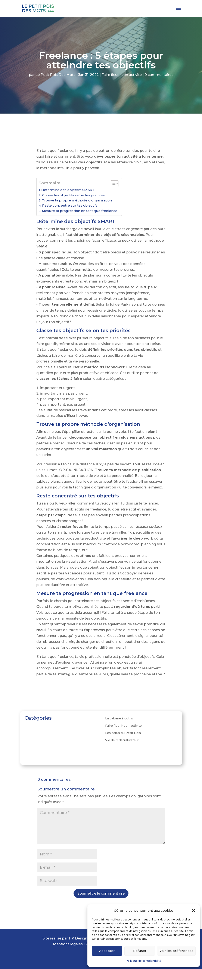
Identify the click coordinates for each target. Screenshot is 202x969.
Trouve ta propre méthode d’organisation (77, 200)
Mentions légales (68, 944)
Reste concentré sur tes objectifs (69, 205)
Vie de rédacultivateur (122, 740)
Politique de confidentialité (143, 960)
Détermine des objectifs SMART (67, 190)
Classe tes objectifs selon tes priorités (73, 195)
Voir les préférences (176, 951)
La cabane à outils (119, 718)
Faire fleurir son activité (122, 75)
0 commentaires (158, 75)
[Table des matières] (114, 183)
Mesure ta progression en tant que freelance (79, 211)
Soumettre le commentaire (101, 893)
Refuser (139, 951)
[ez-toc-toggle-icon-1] (112, 183)
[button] (193, 910)
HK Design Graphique (87, 938)
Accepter (107, 951)
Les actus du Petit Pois (123, 733)
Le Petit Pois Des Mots (55, 75)
